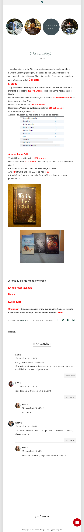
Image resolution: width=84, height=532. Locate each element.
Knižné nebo (34, 530)
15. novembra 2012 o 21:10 (33, 408)
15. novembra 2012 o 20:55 (26, 426)
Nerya (18, 422)
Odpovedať (70, 376)
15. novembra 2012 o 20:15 (26, 386)
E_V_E (18, 383)
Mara (25, 404)
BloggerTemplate (55, 530)
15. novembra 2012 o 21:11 (33, 451)
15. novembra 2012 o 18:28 (26, 358)
